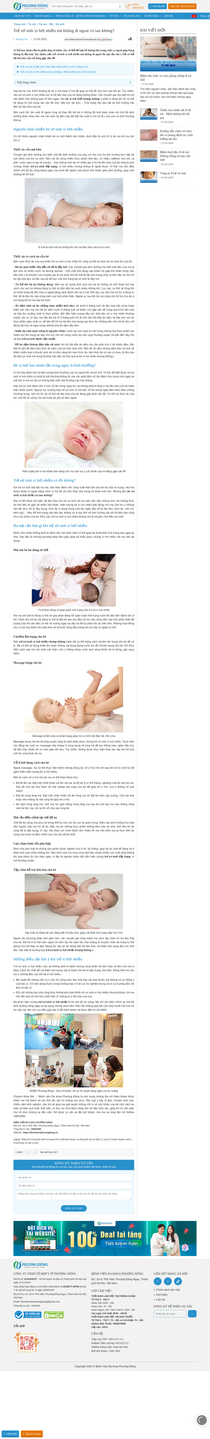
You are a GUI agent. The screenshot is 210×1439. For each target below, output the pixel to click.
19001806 (36, 1129)
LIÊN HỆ (168, 16)
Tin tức (32, 24)
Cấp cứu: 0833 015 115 (182, 6)
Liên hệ (160, 1299)
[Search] (120, 6)
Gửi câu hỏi (157, 6)
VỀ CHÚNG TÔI (131, 16)
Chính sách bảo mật (168, 1289)
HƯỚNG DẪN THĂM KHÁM (90, 16)
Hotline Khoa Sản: (109, 1347)
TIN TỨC (113, 16)
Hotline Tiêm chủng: (109, 1343)
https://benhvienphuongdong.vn (40, 1132)
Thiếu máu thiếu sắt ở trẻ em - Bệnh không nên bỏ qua (175, 113)
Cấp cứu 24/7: (107, 1339)
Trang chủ (19, 24)
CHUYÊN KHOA (42, 16)
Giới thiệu (162, 1294)
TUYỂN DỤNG (151, 16)
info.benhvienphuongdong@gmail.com (40, 1301)
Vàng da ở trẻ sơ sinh (173, 173)
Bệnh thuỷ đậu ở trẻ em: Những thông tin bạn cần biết (175, 155)
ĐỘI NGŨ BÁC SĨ (65, 16)
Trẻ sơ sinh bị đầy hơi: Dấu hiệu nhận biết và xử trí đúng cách (54, 66)
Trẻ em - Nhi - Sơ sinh (51, 24)
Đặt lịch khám (32, 1433)
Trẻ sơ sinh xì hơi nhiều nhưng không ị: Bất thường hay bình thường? (58, 71)
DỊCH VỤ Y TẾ (22, 16)
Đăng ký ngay (74, 1208)
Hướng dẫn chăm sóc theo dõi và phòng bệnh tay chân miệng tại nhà (176, 134)
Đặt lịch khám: (105, 1351)
